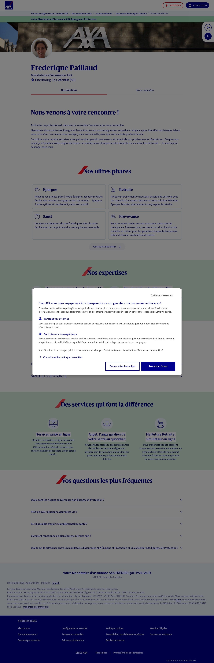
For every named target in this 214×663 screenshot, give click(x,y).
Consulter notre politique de (62, 357)
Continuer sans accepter (162, 295)
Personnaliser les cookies (122, 366)
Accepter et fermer (158, 366)
